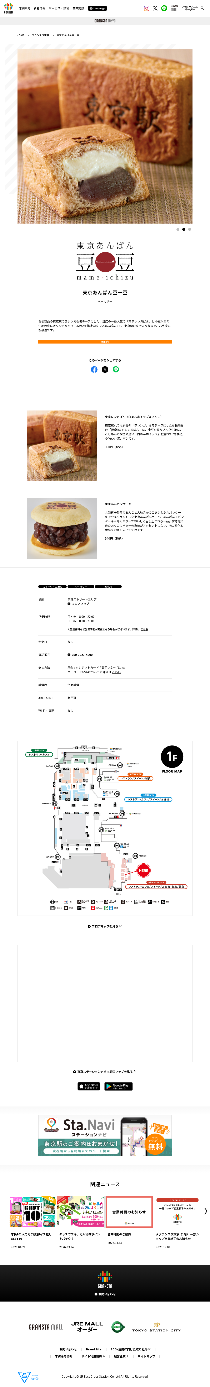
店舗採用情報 (63, 1356)
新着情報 (39, 8)
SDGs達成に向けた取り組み (129, 1349)
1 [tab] (177, 229)
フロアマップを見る (105, 926)
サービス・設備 (59, 8)
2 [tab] (183, 229)
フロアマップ (80, 604)
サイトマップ (146, 1356)
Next (206, 1211)
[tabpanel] (105, 136)
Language (97, 8)
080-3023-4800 (82, 655)
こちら (144, 629)
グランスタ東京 (40, 35)
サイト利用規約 (91, 1356)
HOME (20, 35)
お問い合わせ (68, 1349)
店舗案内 (24, 8)
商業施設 (78, 8)
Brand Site (93, 1349)
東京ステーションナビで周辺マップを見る (105, 1071)
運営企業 (120, 1356)
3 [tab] (189, 229)
